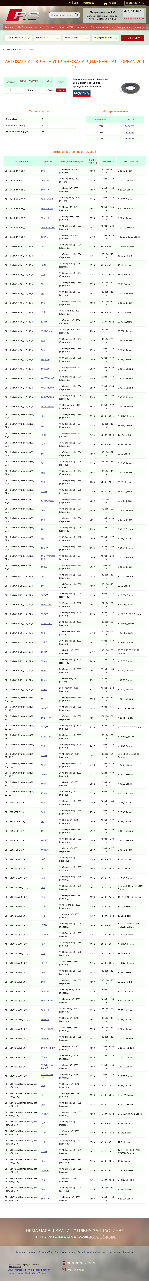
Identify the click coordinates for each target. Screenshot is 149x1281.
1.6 (42, 868)
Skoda (37, 1269)
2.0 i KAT (45, 1038)
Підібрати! (133, 38)
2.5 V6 (44, 661)
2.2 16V (44, 614)
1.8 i (43, 1161)
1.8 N (43, 265)
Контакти (139, 27)
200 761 (18, 49)
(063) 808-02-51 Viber (81, 1262)
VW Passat (42, 1273)
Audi (30, 1269)
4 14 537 (130, 132)
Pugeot (11, 1273)
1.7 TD (44, 925)
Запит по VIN (66, 27)
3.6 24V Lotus (47, 406)
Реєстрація (88, 2)
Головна (9, 27)
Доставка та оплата (102, 27)
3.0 (42, 529)
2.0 (42, 284)
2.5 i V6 (44, 236)
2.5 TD (44, 651)
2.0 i (43, 170)
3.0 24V (44, 548)
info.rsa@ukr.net (75, 1269)
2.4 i (43, 340)
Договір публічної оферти (91, 1252)
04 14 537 (129, 126)
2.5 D (43, 633)
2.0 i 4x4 (45, 218)
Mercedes (20, 1269)
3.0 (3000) (45, 359)
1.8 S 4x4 (45, 963)
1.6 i (43, 878)
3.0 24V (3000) (47, 387)
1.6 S (43, 1123)
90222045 (129, 138)
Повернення (123, 27)
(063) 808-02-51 (133, 11)
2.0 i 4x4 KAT (47, 1029)
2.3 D (43, 312)
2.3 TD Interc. (47, 331)
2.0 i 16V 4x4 (47, 199)
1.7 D (43, 906)
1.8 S (43, 274)
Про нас (50, 27)
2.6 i (43, 350)
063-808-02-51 (61, 1237)
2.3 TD (44, 321)
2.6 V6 (44, 670)
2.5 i (43, 802)
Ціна (49, 80)
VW (34, 1273)
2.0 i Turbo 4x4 (48, 227)
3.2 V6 (44, 689)
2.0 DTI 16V (46, 604)
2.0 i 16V (45, 180)
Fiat (28, 1273)
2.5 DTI (44, 642)
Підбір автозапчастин (30, 27)
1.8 (42, 246)
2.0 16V (44, 595)
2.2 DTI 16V (46, 623)
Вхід (76, 2)
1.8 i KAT (45, 934)
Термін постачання (30, 80)
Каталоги (82, 27)
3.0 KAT (44, 566)
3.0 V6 (44, 680)
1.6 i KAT (45, 1113)
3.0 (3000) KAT (47, 378)
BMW (10, 1269)
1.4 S (43, 859)
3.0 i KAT (45, 849)
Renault (46, 1269)
